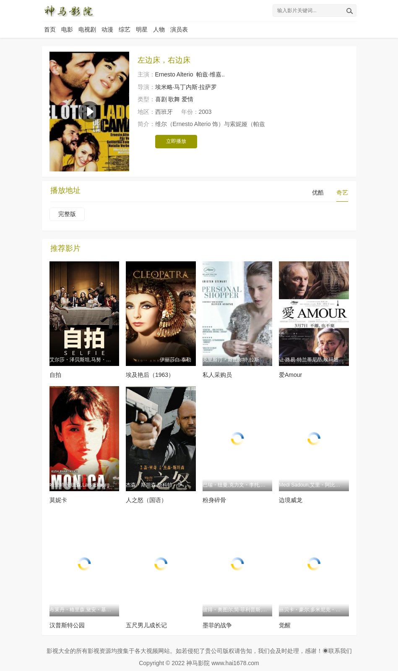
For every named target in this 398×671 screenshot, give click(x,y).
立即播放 (176, 141)
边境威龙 (290, 500)
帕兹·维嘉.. (210, 74)
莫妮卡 (58, 500)
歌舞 (174, 99)
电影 (67, 29)
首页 (50, 29)
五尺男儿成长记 (146, 625)
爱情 (187, 99)
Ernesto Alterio (174, 74)
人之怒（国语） (146, 500)
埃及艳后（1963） (150, 374)
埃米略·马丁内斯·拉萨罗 (186, 87)
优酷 (318, 192)
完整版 (67, 214)
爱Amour (290, 374)
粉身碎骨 (214, 500)
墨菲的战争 (217, 625)
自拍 (55, 374)
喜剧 (161, 99)
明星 (142, 29)
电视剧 (87, 29)
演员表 (179, 29)
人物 (159, 29)
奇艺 (342, 192)
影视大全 (58, 650)
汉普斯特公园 (67, 625)
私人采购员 (217, 374)
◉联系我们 (337, 650)
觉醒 (285, 625)
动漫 (107, 29)
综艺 (124, 29)
